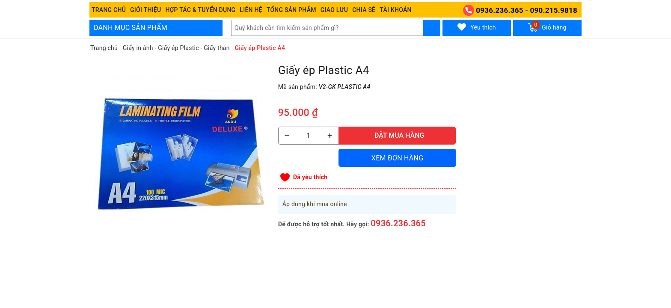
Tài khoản (395, 9)
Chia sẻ (363, 9)
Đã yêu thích (310, 177)
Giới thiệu (145, 9)
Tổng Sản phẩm (291, 9)
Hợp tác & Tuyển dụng (200, 9)
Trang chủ (109, 9)
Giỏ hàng (547, 26)
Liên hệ (251, 9)
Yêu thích (476, 27)
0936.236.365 (499, 10)
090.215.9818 (553, 10)
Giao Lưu (334, 9)
